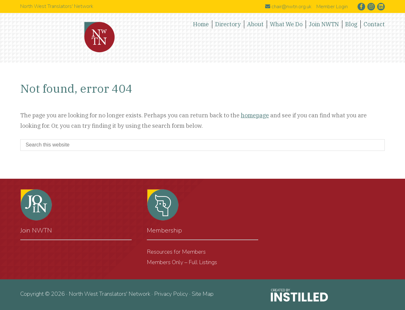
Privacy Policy (171, 294)
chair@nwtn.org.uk (288, 6)
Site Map (203, 294)
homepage (255, 115)
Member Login (332, 6)
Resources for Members (176, 252)
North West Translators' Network (99, 37)
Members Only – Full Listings (182, 262)
